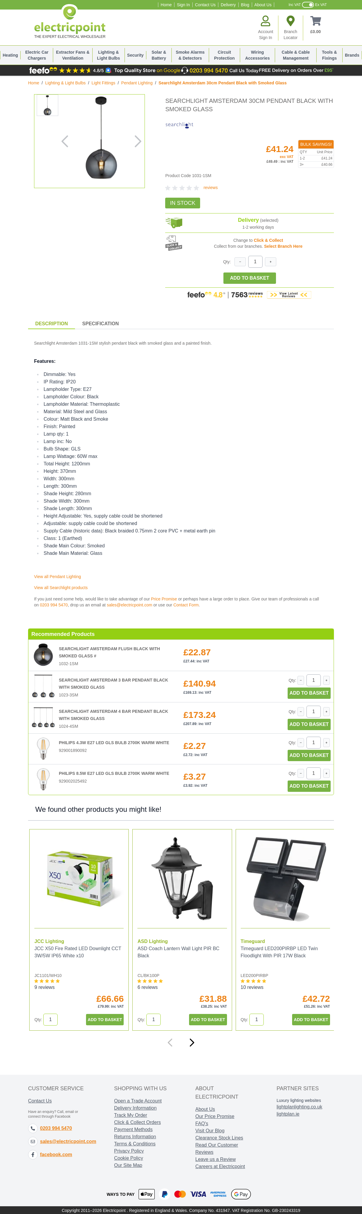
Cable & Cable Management (296, 55)
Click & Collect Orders (137, 1121)
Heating (10, 55)
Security (135, 55)
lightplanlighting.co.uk (299, 1106)
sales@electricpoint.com (129, 605)
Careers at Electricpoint (220, 1165)
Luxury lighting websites (299, 1099)
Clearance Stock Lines (219, 1137)
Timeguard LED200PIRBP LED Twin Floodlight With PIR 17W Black (277, 951)
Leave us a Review (215, 1158)
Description (51, 323)
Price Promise (164, 599)
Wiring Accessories (257, 55)
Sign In (183, 4)
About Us (263, 4)
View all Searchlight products (61, 587)
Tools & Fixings (329, 55)
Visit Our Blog (210, 1130)
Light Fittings (103, 82)
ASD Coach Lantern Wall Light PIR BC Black (178, 951)
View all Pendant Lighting (57, 576)
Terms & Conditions (135, 1143)
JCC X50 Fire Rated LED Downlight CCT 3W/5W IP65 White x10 (77, 951)
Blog (245, 4)
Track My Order (130, 1114)
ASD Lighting (152, 940)
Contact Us (205, 4)
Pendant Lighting (137, 82)
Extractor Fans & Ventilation (73, 55)
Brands (352, 55)
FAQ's (201, 1122)
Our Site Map (128, 1164)
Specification (100, 323)
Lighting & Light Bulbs (108, 55)
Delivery (228, 4)
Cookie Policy (128, 1157)
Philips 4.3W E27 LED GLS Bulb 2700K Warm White (114, 742)
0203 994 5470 (54, 605)
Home (166, 4)
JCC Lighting (49, 940)
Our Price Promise (214, 1115)
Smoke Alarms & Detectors (190, 55)
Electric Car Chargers (37, 55)
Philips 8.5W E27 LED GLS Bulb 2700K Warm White (114, 773)
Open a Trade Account (138, 1100)
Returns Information (135, 1136)
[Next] (192, 1042)
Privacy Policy (129, 1150)
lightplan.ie (288, 1113)
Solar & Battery (158, 55)
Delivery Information (135, 1107)
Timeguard (251, 940)
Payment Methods (133, 1128)
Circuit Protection (224, 55)
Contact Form (186, 605)
